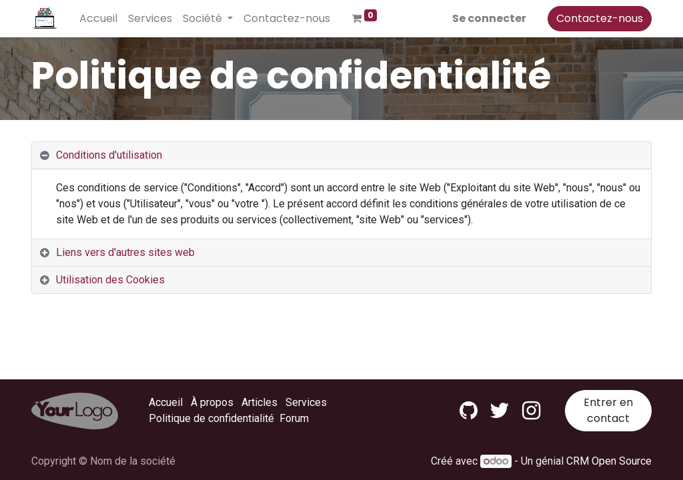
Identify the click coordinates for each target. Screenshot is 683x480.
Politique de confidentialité (211, 418)
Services (306, 402)
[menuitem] (98, 18)
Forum (294, 418)
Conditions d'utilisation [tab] (109, 155)
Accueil (166, 402)
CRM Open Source (609, 461)
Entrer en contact (608, 410)
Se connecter (489, 18)
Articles (259, 402)
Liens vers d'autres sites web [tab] (125, 252)
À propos (212, 402)
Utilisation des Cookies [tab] (110, 279)
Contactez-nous (599, 18)
